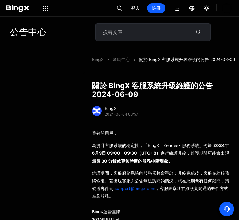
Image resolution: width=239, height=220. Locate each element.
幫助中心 (121, 59)
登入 (156, 8)
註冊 (177, 8)
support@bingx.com (135, 188)
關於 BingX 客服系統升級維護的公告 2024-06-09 (187, 59)
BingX (98, 59)
